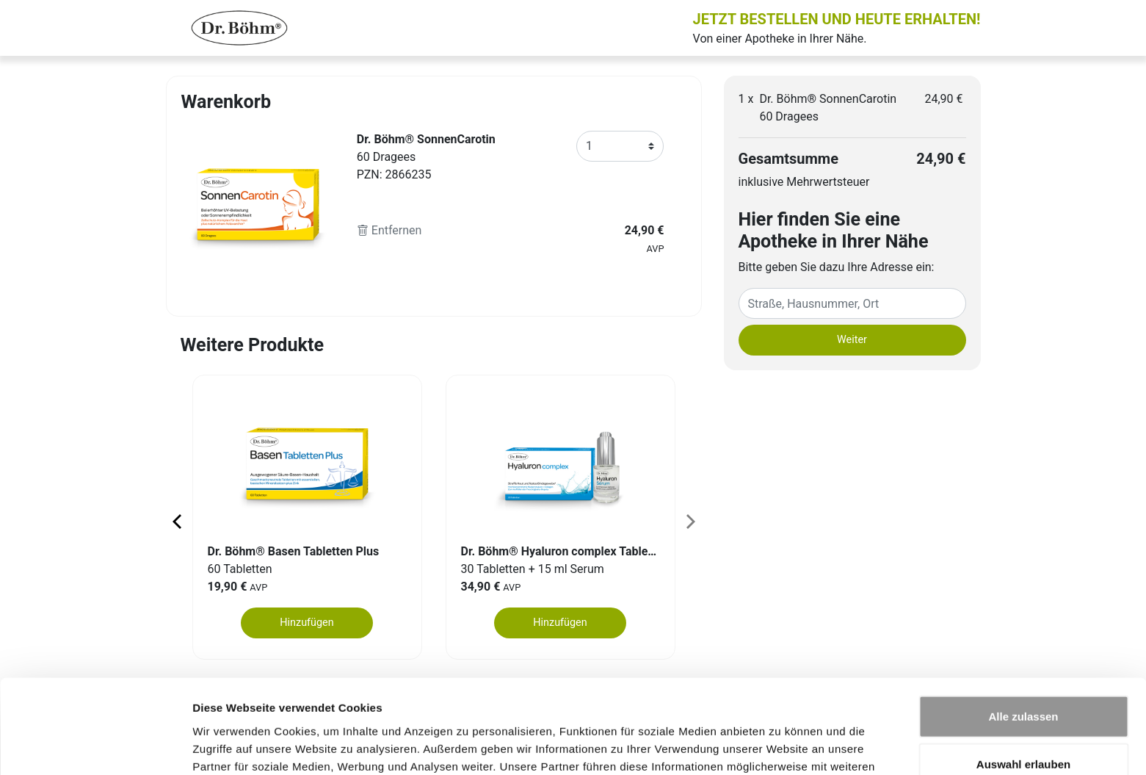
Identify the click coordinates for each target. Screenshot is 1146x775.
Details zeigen (781, 746)
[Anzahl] (620, 146)
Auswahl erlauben (1023, 679)
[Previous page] (178, 521)
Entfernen (389, 230)
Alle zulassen (1023, 630)
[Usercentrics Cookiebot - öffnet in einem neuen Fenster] (95, 746)
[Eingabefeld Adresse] (852, 303)
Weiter (852, 340)
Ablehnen (1023, 727)
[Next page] (689, 521)
